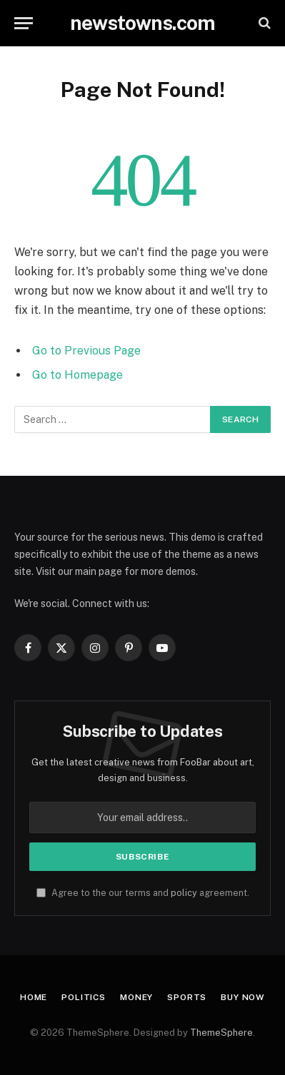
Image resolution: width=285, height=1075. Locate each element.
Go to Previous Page (86, 350)
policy (184, 892)
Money (136, 997)
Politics (83, 997)
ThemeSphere (221, 1032)
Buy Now (243, 997)
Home (33, 997)
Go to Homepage (77, 375)
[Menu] (23, 23)
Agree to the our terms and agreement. (142, 892)
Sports (186, 997)
